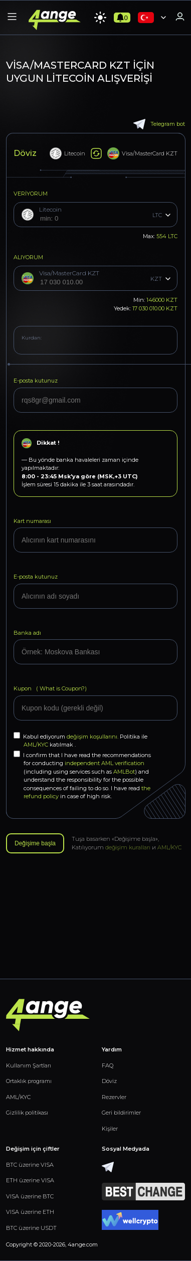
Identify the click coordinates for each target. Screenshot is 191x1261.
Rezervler (114, 1097)
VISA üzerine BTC (30, 1196)
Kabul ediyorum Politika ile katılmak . (80, 740)
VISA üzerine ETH (30, 1211)
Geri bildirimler (121, 1112)
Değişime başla (35, 843)
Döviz (109, 1081)
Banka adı (27, 632)
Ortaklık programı (29, 1081)
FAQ (107, 1065)
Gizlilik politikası (27, 1112)
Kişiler (110, 1128)
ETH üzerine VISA (30, 1180)
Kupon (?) (50, 688)
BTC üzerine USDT (31, 1227)
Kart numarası (32, 520)
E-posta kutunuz (36, 380)
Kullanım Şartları (28, 1065)
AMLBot (124, 771)
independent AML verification (104, 763)
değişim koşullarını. (93, 736)
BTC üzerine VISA (30, 1164)
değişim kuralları (127, 847)
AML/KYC (37, 744)
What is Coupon (60, 688)
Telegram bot (159, 124)
